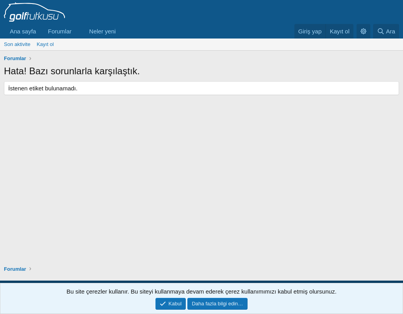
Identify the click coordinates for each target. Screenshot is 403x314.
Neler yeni (102, 31)
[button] (77, 31)
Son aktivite (17, 44)
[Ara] (386, 31)
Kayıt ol (45, 44)
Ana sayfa (23, 31)
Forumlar (60, 31)
